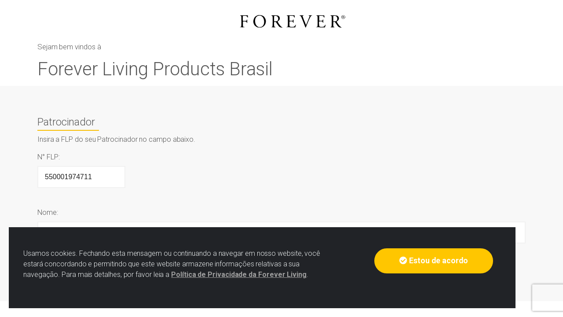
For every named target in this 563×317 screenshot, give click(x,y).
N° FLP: (48, 157)
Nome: (47, 212)
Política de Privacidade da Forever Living (239, 274)
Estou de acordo (433, 260)
